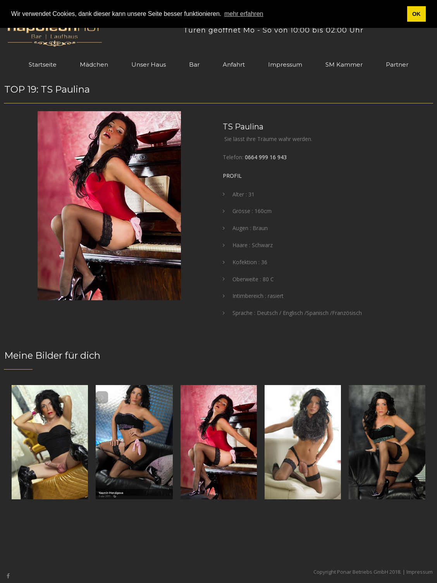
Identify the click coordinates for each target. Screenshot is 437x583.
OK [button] (416, 14)
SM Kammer (344, 64)
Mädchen (94, 64)
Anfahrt (234, 64)
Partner (397, 64)
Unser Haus (148, 64)
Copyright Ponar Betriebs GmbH (350, 571)
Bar (194, 64)
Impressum (285, 64)
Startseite (43, 64)
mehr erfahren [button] (243, 13)
